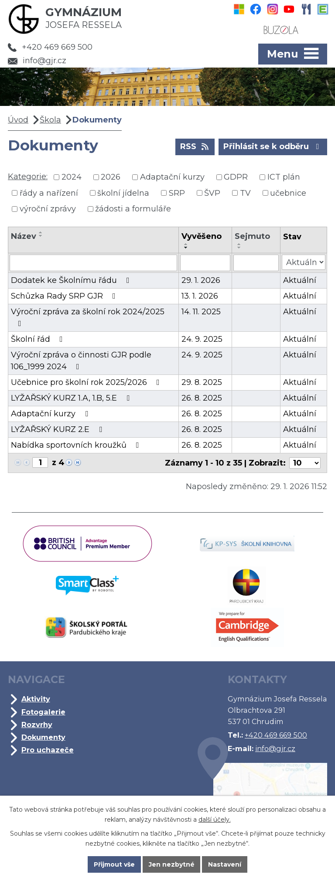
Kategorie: (28, 176)
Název (23, 236)
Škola (50, 120)
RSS (195, 146)
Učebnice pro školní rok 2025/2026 (87, 382)
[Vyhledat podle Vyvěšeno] (205, 263)
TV (245, 192)
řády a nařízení (49, 192)
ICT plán (283, 177)
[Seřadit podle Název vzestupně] (41, 232)
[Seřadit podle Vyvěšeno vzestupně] (186, 244)
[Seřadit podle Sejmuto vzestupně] (239, 244)
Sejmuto (252, 236)
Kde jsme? (262, 791)
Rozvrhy (36, 724)
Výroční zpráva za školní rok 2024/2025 (87, 317)
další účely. (214, 819)
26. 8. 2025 (201, 398)
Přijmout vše (114, 864)
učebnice (288, 192)
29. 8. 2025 (201, 382)
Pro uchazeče (47, 749)
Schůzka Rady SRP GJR (65, 296)
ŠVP (212, 192)
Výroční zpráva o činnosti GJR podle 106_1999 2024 (81, 360)
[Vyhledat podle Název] (93, 263)
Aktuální (299, 280)
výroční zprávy (48, 209)
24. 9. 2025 (201, 339)
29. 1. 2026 (200, 280)
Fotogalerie (43, 712)
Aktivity (35, 698)
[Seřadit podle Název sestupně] (41, 236)
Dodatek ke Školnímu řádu (72, 280)
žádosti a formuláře (133, 209)
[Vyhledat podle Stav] (303, 262)
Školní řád (38, 339)
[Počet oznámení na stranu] (305, 463)
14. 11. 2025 (201, 311)
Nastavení (225, 864)
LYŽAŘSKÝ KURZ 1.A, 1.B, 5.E (72, 398)
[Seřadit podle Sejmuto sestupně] (239, 247)
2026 (110, 177)
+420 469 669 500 (50, 47)
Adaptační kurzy (172, 177)
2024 (72, 177)
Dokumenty (43, 737)
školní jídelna (123, 192)
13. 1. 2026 (199, 296)
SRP (177, 192)
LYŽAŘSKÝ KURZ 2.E (58, 429)
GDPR (236, 177)
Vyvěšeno (201, 236)
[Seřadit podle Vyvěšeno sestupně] (186, 247)
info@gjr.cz (37, 60)
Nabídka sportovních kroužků (77, 445)
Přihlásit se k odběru (273, 146)
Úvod (18, 120)
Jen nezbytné (172, 864)
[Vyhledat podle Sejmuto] (256, 263)
